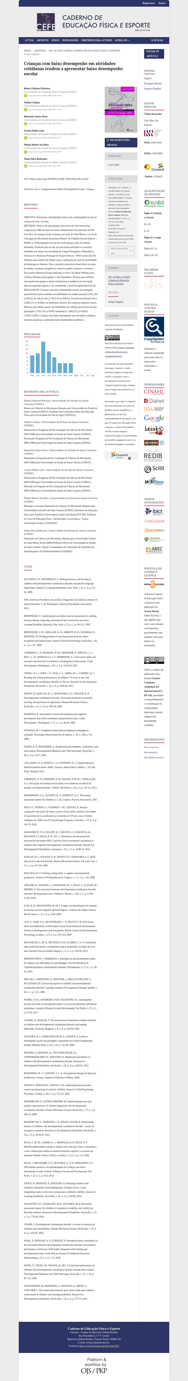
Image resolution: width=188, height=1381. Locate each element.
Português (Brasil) (153, 83)
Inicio (27, 50)
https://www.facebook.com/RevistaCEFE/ (99, 1346)
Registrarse (148, 3)
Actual (29, 40)
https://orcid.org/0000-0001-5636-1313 (44, 166)
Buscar (157, 40)
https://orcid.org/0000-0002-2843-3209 (44, 95)
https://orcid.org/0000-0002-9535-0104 (44, 124)
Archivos (42, 40)
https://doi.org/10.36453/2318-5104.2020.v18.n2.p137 (59, 178)
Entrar (162, 3)
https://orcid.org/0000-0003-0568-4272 (44, 152)
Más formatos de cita (119, 251)
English (147, 78)
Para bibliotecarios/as (153, 757)
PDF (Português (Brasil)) (118, 142)
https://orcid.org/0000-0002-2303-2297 (44, 109)
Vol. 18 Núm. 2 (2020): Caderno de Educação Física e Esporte (84, 50)
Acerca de (121, 40)
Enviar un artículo (153, 54)
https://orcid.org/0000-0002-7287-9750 (44, 138)
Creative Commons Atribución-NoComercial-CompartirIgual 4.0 (119, 351)
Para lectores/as (151, 747)
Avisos (55, 40)
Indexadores (70, 40)
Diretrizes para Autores (96, 40)
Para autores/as (150, 752)
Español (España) (152, 88)
